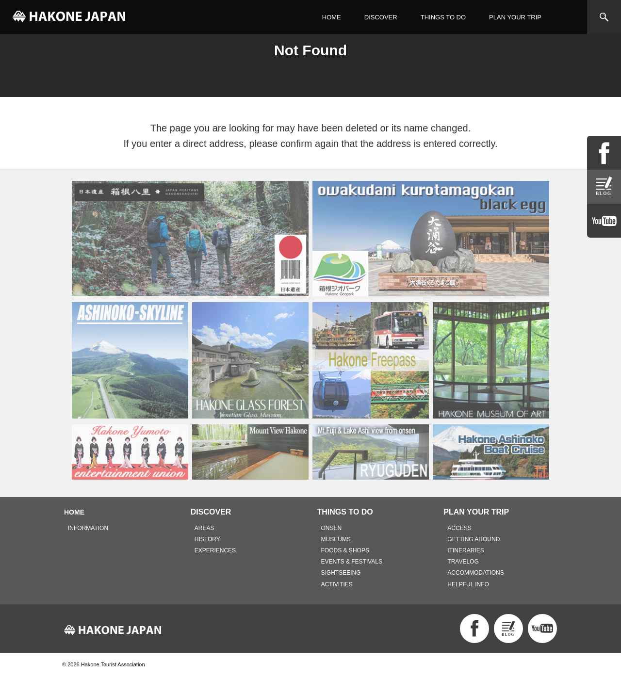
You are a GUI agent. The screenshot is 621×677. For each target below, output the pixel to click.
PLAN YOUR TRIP (515, 17)
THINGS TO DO (443, 17)
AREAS (204, 528)
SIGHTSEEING (341, 572)
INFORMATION (88, 528)
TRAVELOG (462, 561)
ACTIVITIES (337, 584)
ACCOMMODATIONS (475, 572)
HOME (331, 17)
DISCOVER (380, 17)
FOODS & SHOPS (345, 550)
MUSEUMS (336, 539)
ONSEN (331, 528)
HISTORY (207, 539)
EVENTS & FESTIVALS (351, 561)
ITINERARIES (465, 550)
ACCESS (459, 528)
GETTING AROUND (473, 539)
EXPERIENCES (215, 550)
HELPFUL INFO (468, 584)
